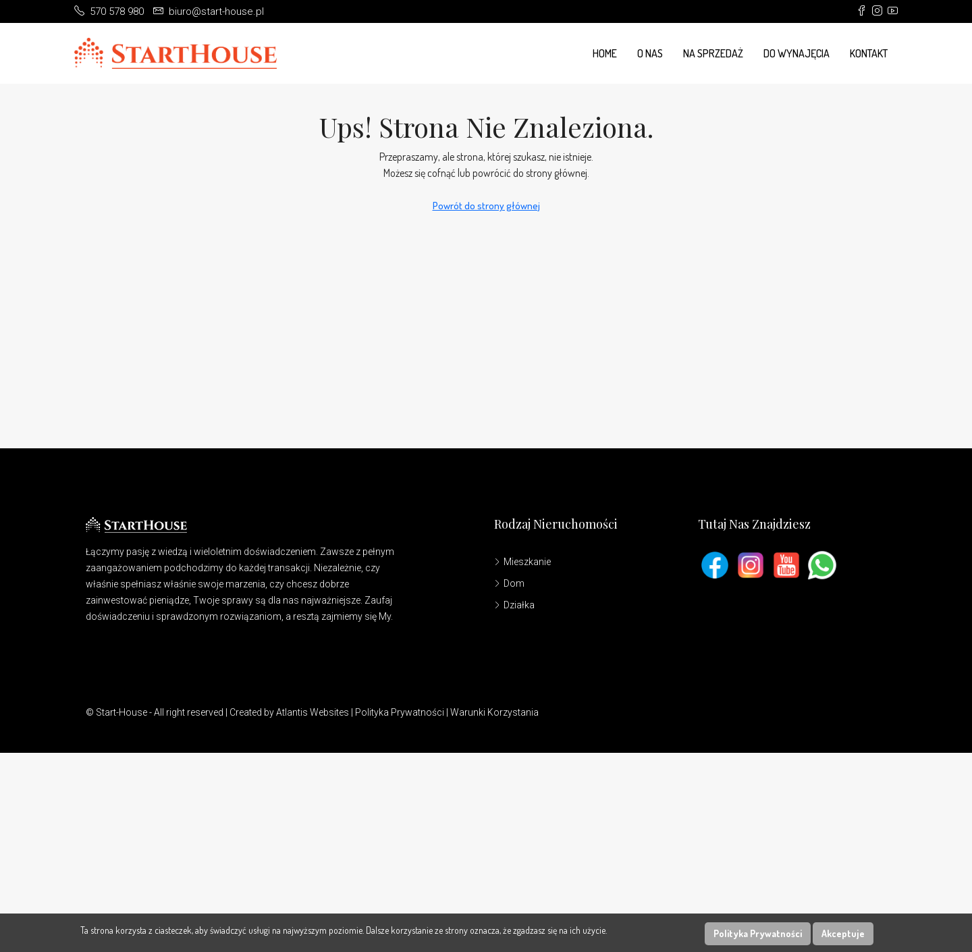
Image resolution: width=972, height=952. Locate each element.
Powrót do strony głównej (486, 205)
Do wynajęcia (796, 53)
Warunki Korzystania (494, 712)
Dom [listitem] (509, 583)
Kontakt (869, 53)
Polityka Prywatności (399, 712)
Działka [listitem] (514, 605)
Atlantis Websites (312, 712)
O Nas (650, 53)
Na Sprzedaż (713, 53)
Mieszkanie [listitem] (522, 561)
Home (605, 53)
